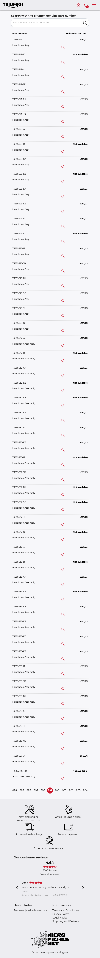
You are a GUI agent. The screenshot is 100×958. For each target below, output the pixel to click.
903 (78, 790)
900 (57, 790)
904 (85, 790)
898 (43, 790)
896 (29, 790)
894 (14, 790)
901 (64, 790)
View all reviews (50, 874)
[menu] (94, 5)
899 (50, 790)
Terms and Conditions (65, 910)
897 (36, 790)
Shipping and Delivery (65, 921)
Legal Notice (59, 917)
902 (71, 790)
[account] (79, 5)
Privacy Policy (60, 914)
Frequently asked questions (30, 910)
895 (22, 790)
